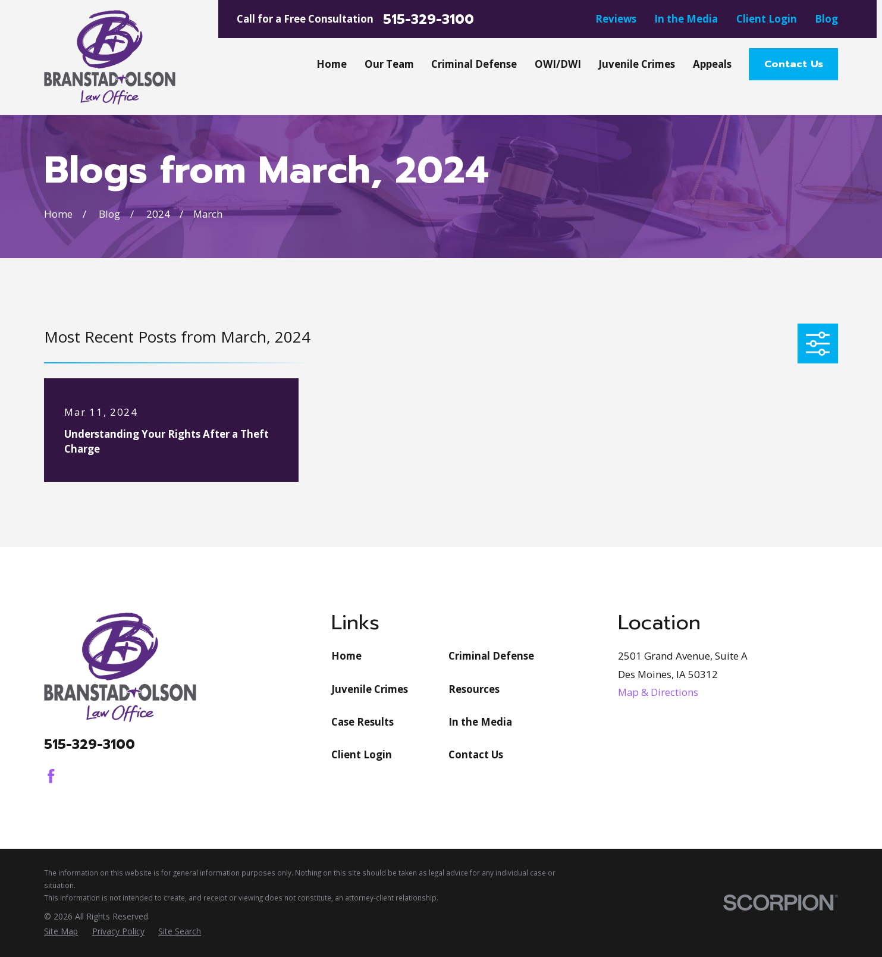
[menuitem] (61, 931)
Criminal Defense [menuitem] (474, 64)
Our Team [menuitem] (389, 64)
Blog (826, 19)
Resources (474, 689)
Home (346, 656)
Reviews (615, 19)
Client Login (766, 19)
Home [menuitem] (331, 64)
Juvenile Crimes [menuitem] (636, 64)
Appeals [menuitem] (712, 64)
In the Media (686, 19)
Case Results (362, 722)
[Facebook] (51, 776)
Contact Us (793, 64)
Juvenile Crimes (369, 689)
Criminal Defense (491, 656)
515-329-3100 (428, 19)
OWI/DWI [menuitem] (558, 64)
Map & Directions (658, 692)
